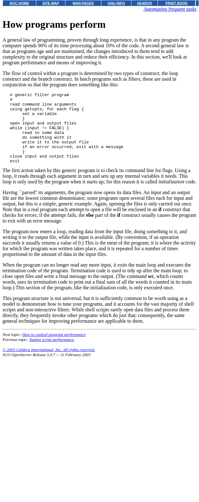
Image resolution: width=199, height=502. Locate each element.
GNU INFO (116, 3)
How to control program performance (54, 348)
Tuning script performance (51, 353)
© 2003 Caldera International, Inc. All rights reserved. (49, 363)
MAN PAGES (83, 3)
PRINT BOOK (177, 3)
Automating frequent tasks (170, 9)
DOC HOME (19, 3)
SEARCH (144, 3)
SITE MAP (50, 3)
